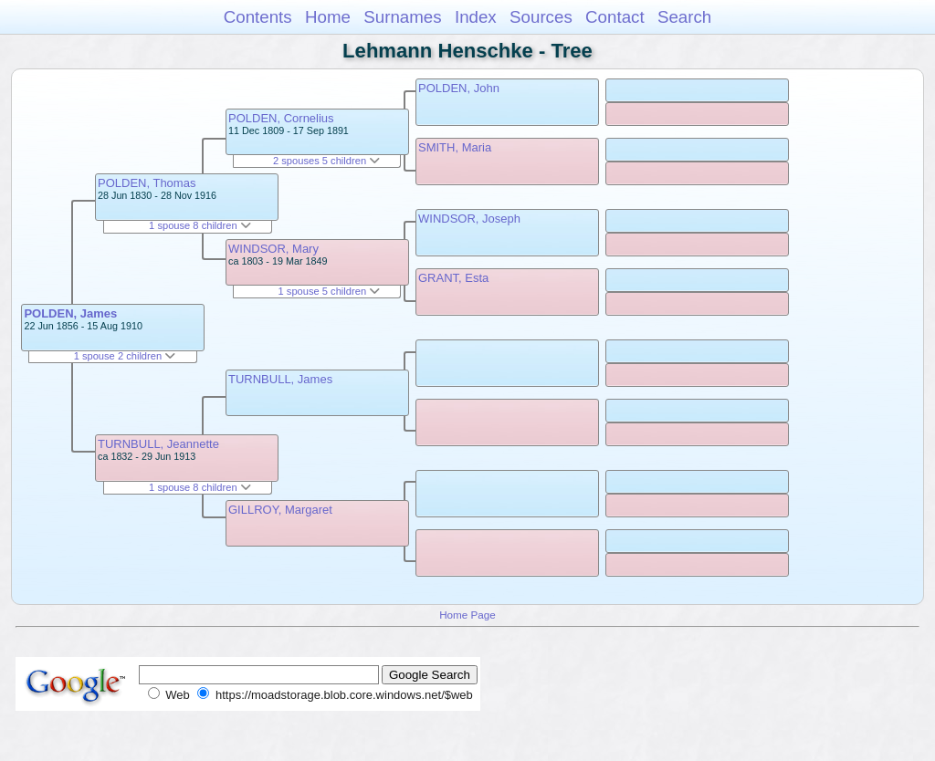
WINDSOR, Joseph (469, 218)
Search (684, 16)
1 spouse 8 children (200, 225)
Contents (258, 16)
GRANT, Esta (453, 278)
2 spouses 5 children (326, 160)
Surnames (402, 16)
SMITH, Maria (454, 147)
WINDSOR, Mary (273, 248)
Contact (615, 16)
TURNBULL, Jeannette (158, 444)
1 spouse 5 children (329, 291)
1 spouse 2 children (125, 355)
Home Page (467, 614)
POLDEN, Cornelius (281, 118)
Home (328, 16)
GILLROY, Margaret (280, 509)
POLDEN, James (70, 313)
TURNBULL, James (280, 379)
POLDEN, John (458, 88)
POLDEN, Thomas (146, 183)
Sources (541, 16)
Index (476, 16)
